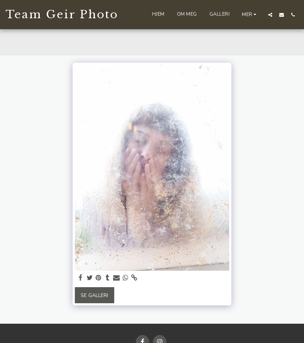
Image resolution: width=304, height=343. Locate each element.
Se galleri (94, 295)
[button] (270, 14)
